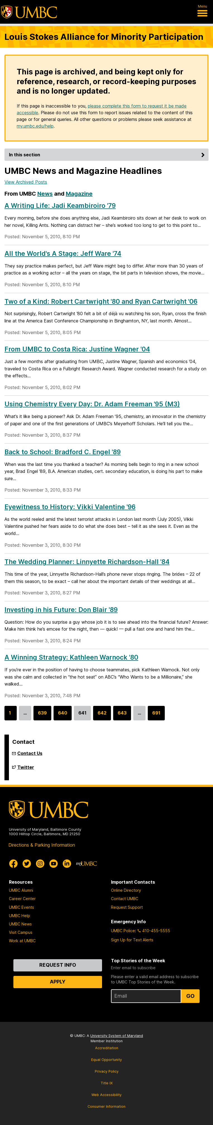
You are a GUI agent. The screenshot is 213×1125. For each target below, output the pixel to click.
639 (42, 715)
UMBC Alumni (21, 890)
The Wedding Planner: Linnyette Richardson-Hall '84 (87, 562)
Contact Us (29, 753)
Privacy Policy (106, 1071)
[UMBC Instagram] (40, 863)
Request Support (127, 907)
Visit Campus (20, 932)
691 (156, 715)
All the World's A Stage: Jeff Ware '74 (62, 253)
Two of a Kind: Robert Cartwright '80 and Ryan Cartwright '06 (100, 301)
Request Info (57, 965)
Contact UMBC (124, 898)
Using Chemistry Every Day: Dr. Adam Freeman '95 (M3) (92, 404)
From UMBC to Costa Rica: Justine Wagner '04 (77, 349)
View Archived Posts (25, 182)
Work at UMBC (22, 940)
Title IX (107, 1083)
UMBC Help (19, 915)
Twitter (25, 769)
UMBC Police (123, 930)
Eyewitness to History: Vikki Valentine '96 (69, 507)
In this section (107, 154)
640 (62, 715)
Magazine (79, 193)
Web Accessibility (106, 1095)
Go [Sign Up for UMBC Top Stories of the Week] (190, 996)
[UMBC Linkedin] (67, 863)
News (45, 193)
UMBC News (20, 924)
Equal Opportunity (106, 1060)
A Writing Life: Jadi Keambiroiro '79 (60, 206)
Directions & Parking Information (41, 845)
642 (102, 715)
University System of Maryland (116, 1036)
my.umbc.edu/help (35, 126)
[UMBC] (29, 12)
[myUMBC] (86, 863)
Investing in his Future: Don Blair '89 (61, 610)
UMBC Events (21, 907)
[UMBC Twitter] (27, 863)
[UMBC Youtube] (53, 863)
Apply (58, 982)
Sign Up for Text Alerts (132, 939)
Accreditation (106, 1048)
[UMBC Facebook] (13, 863)
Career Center (22, 898)
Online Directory (126, 890)
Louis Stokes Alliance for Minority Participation (104, 36)
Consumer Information (106, 1106)
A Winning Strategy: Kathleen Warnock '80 (71, 657)
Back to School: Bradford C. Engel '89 (62, 452)
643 (122, 715)
